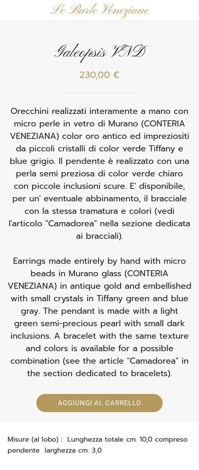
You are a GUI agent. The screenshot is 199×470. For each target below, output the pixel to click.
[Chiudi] (11, 11)
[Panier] (188, 11)
